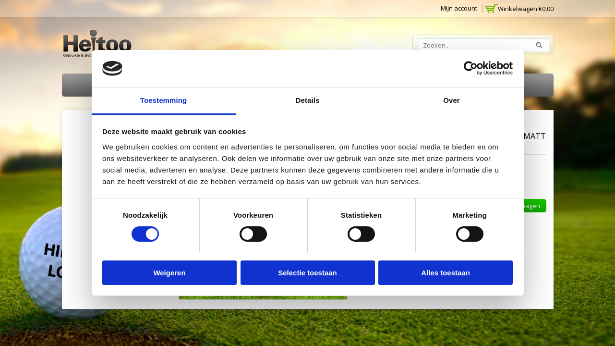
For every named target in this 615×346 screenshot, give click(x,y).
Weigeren (169, 273)
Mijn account (459, 8)
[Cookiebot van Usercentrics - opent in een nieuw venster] (471, 68)
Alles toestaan (445, 273)
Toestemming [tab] (163, 100)
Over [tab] (451, 100)
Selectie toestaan (307, 273)
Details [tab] (308, 100)
